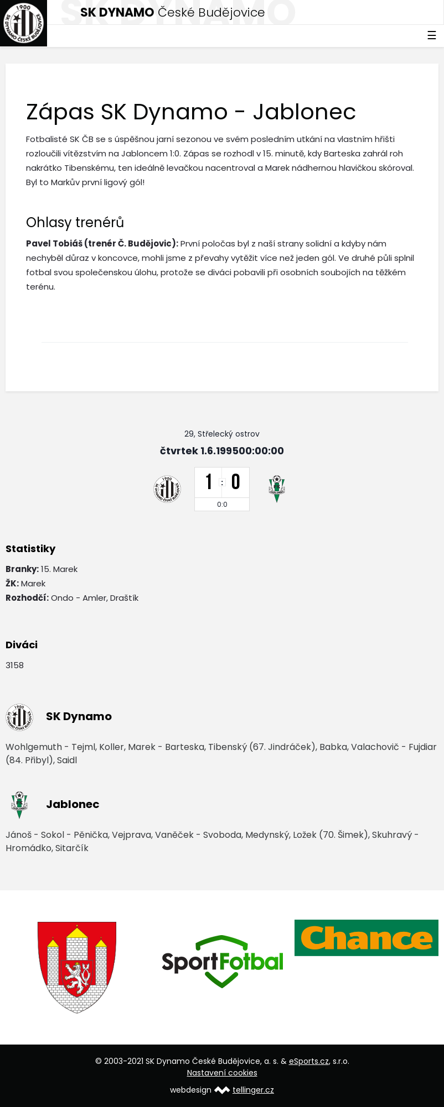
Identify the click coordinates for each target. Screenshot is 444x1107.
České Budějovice (172, 12)
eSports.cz (309, 1061)
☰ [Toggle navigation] (432, 35)
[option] (78, 968)
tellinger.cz (253, 1089)
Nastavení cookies (222, 1072)
